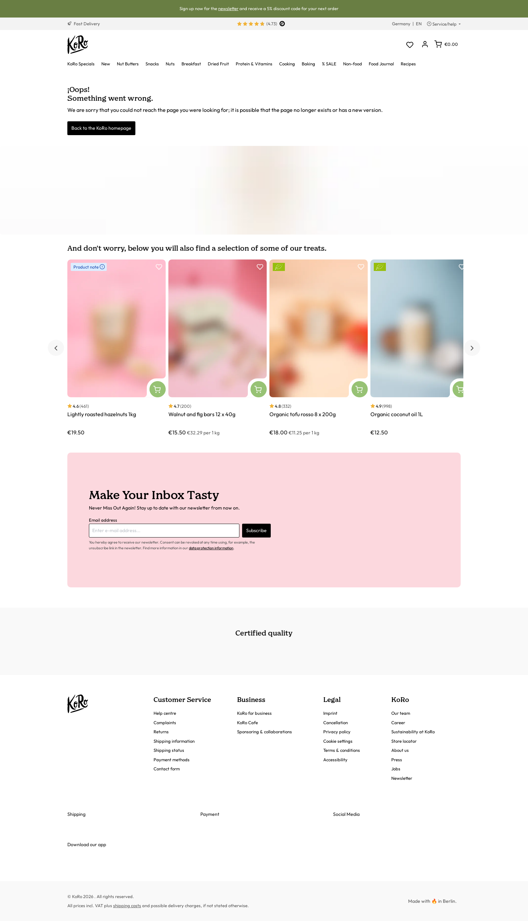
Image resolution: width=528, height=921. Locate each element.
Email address (103, 520)
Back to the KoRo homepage (101, 128)
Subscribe (256, 530)
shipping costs (127, 905)
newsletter (228, 8)
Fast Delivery (83, 23)
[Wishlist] (410, 45)
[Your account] (425, 45)
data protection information (211, 548)
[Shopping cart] (446, 44)
